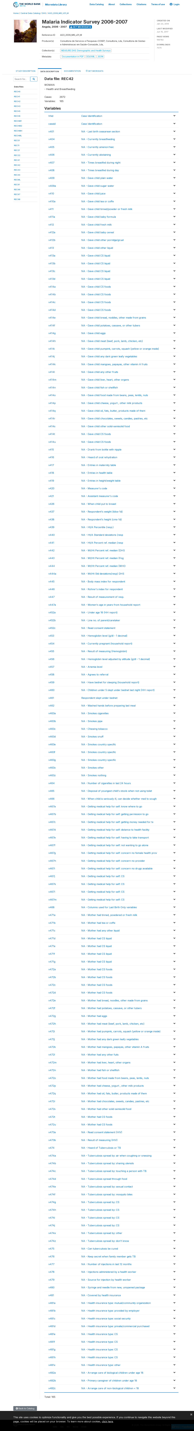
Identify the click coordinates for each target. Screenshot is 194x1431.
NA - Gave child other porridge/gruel (102, 239)
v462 (51, 705)
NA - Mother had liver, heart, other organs (105, 1062)
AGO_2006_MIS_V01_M (58, 13)
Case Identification (91, 115)
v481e (51, 1333)
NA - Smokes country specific (98, 743)
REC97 (17, 194)
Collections (126, 4)
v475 (51, 1248)
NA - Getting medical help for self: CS (102, 875)
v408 (51, 169)
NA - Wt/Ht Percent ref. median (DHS (103, 549)
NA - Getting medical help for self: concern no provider (113, 860)
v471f (51, 953)
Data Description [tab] (49, 71)
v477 (51, 1263)
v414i (51, 348)
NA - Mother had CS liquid (96, 937)
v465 (51, 790)
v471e (51, 945)
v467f (51, 844)
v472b (52, 976)
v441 (51, 542)
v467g (52, 852)
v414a (52, 286)
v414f (51, 325)
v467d (52, 829)
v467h (52, 860)
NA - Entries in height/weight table (101, 480)
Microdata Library (55, 4)
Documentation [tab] (72, 70)
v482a (52, 1372)
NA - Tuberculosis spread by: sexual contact (107, 1186)
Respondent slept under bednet (99, 697)
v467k (52, 883)
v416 (51, 456)
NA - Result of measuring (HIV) (99, 1139)
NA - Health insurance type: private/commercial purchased (115, 1325)
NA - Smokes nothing (93, 775)
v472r (51, 1100)
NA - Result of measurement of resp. (102, 596)
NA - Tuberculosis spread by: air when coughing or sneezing (116, 1155)
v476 (51, 1256)
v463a (52, 712)
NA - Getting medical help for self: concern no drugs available (117, 868)
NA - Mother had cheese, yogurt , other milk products (112, 1085)
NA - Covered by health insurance (101, 1294)
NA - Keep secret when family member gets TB (108, 1256)
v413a (51, 255)
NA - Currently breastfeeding (98, 138)
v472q (52, 1093)
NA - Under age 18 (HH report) (99, 612)
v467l (51, 891)
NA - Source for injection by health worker (106, 1279)
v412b (51, 239)
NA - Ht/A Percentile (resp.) (97, 526)
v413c (51, 270)
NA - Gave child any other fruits (99, 371)
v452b (52, 619)
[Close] (191, 1414)
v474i (51, 1217)
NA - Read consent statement (98, 627)
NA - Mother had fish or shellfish (100, 1069)
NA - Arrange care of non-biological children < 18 (110, 1387)
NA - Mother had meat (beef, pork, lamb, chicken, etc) (112, 1023)
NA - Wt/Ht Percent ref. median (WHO (103, 565)
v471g (51, 961)
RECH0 (17, 91)
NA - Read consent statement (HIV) (101, 1131)
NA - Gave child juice (93, 193)
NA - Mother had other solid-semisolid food (106, 1108)
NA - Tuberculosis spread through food (104, 1178)
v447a (52, 604)
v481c (51, 1318)
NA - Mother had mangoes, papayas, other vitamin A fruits (115, 1046)
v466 (51, 798)
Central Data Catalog (30, 13)
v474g (52, 1201)
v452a (52, 612)
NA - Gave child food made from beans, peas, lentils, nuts (114, 394)
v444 (51, 565)
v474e (52, 1186)
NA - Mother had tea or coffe (98, 922)
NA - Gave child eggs (93, 332)
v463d (52, 736)
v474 (51, 1147)
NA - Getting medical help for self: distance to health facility (115, 829)
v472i (51, 1030)
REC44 (17, 174)
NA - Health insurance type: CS (99, 1333)
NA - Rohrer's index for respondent (102, 588)
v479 (51, 1279)
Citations (141, 4)
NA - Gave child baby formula (98, 216)
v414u (52, 441)
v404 (51, 138)
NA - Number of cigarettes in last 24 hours (106, 782)
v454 (51, 643)
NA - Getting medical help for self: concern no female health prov (119, 852)
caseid (52, 123)
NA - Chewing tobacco (94, 728)
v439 (51, 526)
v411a (51, 216)
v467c (52, 821)
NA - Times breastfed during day (100, 169)
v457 (51, 666)
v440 (51, 534)
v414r (51, 418)
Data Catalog (97, 4)
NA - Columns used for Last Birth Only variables (109, 906)
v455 (51, 650)
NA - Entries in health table (96, 472)
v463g (52, 759)
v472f (51, 1007)
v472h (52, 1023)
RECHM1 (18, 120)
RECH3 (17, 106)
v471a (51, 914)
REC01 (17, 140)
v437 (51, 511)
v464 (51, 782)
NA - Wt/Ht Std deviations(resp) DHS (102, 573)
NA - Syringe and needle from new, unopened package (113, 1286)
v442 (51, 549)
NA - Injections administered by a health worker (108, 1271)
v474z (52, 1240)
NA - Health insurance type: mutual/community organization (116, 1302)
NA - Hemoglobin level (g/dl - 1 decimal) (104, 635)
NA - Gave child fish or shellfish (99, 387)
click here (107, 1421)
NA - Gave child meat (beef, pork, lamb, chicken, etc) (112, 340)
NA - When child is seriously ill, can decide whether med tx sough (119, 798)
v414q (52, 410)
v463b (52, 720)
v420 (51, 487)
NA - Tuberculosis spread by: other (101, 1232)
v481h (52, 1356)
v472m (52, 1062)
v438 (51, 519)
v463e (52, 743)
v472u (52, 1124)
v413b (51, 262)
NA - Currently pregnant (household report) (106, 643)
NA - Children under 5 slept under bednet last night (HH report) (118, 689)
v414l (51, 371)
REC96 (17, 189)
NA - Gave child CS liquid (95, 255)
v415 (51, 449)
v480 (51, 1286)
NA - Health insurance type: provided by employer (110, 1310)
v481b (52, 1310)
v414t (51, 433)
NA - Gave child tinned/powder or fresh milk (106, 208)
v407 (51, 162)
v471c (51, 930)
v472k (52, 1046)
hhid (50, 115)
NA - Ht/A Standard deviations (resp (102, 534)
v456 (51, 658)
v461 (51, 697)
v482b (52, 1380)
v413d (51, 278)
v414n (52, 387)
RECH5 (17, 110)
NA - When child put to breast (98, 503)
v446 (51, 588)
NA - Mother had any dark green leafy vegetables (110, 1038)
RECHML (18, 135)
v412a (51, 231)
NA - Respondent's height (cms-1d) (101, 519)
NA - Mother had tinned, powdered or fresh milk (109, 914)
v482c (52, 1387)
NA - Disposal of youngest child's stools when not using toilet (116, 790)
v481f (51, 1341)
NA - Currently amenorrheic (97, 146)
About (111, 4)
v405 (51, 146)
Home (16, 13)
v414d (52, 309)
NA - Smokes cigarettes (95, 712)
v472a (52, 968)
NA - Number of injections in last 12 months (106, 1263)
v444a (52, 573)
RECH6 (17, 115)
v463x (52, 767)
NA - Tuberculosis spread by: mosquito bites (106, 1193)
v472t (51, 1116)
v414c (52, 301)
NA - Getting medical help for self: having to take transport (115, 837)
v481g (51, 1349)
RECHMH (18, 130)
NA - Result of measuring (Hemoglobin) (104, 650)
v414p (52, 402)
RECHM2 (18, 125)
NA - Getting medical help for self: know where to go (111, 806)
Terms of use (158, 4)
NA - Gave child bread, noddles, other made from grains (113, 317)
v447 (51, 596)
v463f (51, 751)
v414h (52, 340)
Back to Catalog (25, 1408)
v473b (52, 1139)
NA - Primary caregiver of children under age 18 (109, 1380)
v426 (51, 503)
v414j (51, 355)
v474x (52, 1232)
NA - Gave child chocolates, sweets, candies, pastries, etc (114, 418)
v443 (51, 557)
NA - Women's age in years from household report (110, 604)
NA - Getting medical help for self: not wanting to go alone (114, 844)
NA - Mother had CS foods (96, 968)
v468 (51, 906)
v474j (51, 1224)
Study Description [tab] (25, 70)
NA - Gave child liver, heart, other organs (105, 379)
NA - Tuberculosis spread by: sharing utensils (107, 1162)
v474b (52, 1162)
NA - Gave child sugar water (97, 185)
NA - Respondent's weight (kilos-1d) (102, 511)
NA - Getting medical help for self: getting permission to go (114, 813)
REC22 (17, 155)
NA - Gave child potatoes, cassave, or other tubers (110, 325)
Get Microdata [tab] (94, 70)
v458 (51, 674)
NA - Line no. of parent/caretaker (100, 619)
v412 (51, 224)
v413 (51, 247)
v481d (51, 1325)
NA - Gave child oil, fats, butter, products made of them (113, 410)
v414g (52, 332)
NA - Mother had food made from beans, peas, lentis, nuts (115, 1077)
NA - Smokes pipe (91, 720)
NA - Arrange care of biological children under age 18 (112, 1372)
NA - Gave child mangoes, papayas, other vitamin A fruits (114, 363)
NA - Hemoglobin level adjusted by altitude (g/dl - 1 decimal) (115, 658)
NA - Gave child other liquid (97, 247)
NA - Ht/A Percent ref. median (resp (102, 542)
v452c (52, 627)
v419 (51, 480)
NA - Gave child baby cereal (97, 231)
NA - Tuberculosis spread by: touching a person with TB (113, 1170)
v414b (52, 293)
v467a (52, 806)
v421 (51, 495)
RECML (17, 179)
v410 (51, 193)
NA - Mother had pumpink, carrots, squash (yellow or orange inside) (121, 1030)
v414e (52, 317)
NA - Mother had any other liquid (100, 930)
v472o (52, 1077)
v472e (52, 1000)
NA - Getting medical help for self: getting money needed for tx (117, 821)
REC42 (17, 164)
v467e (52, 837)
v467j (51, 875)
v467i (51, 868)
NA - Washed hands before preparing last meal (108, 705)
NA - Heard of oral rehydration (99, 456)
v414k (52, 363)
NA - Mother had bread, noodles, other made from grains (114, 1000)
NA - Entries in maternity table (98, 464)
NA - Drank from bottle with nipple (101, 449)
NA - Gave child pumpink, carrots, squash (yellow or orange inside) (120, 348)
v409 (51, 177)
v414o (52, 394)
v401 (51, 131)
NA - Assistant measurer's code (99, 495)
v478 (51, 1271)
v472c (52, 984)
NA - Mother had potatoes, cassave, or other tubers (111, 1007)
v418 (51, 472)
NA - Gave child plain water (97, 177)
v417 (51, 464)
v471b (52, 922)
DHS (44, 13)
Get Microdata (80, 26)
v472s (52, 1108)
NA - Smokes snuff (92, 736)
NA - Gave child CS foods (96, 286)
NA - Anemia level (91, 666)
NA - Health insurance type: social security (106, 1318)
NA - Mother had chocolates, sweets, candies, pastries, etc (115, 1100)
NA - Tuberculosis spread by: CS (100, 1201)
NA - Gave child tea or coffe (97, 200)
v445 (51, 581)
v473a (52, 1131)
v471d (51, 937)
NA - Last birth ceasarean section (100, 131)
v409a (52, 185)
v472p (52, 1085)
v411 (51, 208)
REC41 (17, 159)
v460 (51, 689)
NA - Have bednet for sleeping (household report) (110, 681)
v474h (52, 1209)
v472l (51, 1054)
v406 (51, 154)
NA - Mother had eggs (94, 1015)
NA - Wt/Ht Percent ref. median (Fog (102, 557)
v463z (52, 775)
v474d (52, 1178)
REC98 (17, 199)
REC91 (17, 184)
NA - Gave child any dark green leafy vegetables (109, 355)
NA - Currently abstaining (96, 154)
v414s (51, 425)
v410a (51, 200)
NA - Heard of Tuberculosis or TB (101, 1147)
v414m (52, 379)
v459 (51, 681)
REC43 (17, 169)
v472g (52, 1015)
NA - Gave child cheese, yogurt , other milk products (111, 402)
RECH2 (17, 101)
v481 (51, 1294)
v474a (52, 1155)
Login (175, 4)
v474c (52, 1170)
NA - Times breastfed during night (100, 162)
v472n (52, 1069)
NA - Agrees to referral (94, 674)
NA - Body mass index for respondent (103, 581)
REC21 (17, 150)
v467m (52, 899)
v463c (52, 728)
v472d (52, 992)
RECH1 (17, 96)
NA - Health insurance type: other (101, 1364)
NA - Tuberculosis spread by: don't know (105, 1240)
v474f (51, 1193)
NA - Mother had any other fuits (100, 1054)
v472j (51, 1038)
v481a (51, 1302)
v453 (51, 635)
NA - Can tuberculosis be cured (99, 1248)
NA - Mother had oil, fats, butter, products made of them (114, 1093)
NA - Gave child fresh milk (96, 224)
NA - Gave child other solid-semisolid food (105, 425)
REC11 (16, 145)
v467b (52, 813)
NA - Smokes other (92, 767)
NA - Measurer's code (94, 487)
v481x (51, 1364)
